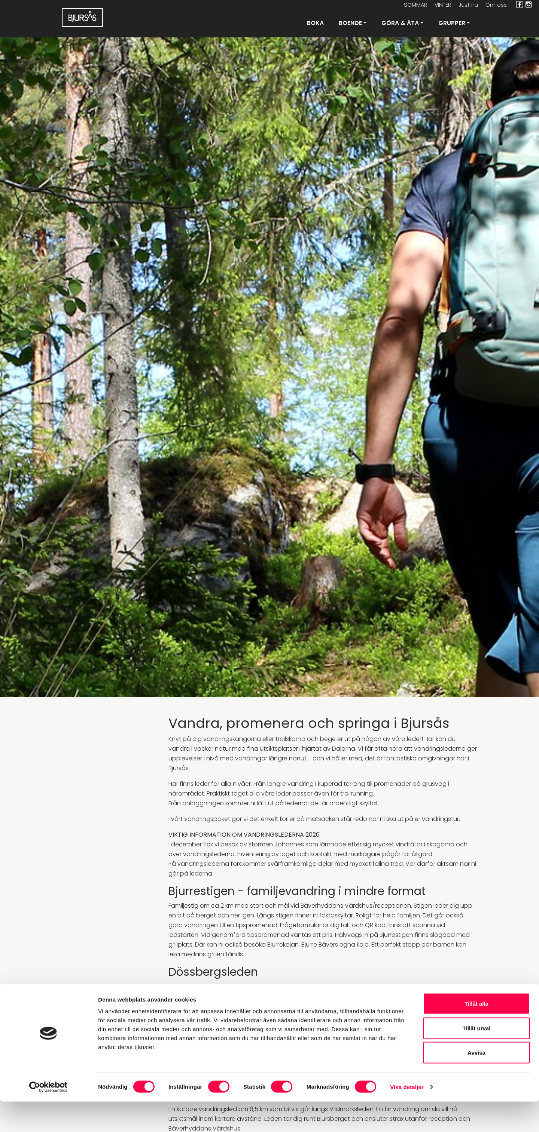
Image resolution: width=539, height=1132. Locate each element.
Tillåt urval (477, 1058)
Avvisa (476, 1083)
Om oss (496, 5)
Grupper (451, 23)
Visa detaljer (406, 1117)
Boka (315, 23)
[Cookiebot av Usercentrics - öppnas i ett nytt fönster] (48, 1117)
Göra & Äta (400, 23)
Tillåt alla (476, 1034)
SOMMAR (415, 5)
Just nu (468, 5)
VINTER (443, 5)
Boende (350, 23)
